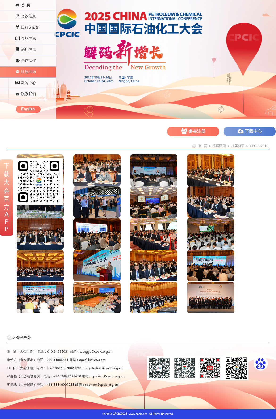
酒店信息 (25, 49)
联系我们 (25, 94)
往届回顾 (25, 72)
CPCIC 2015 (259, 146)
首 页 (22, 5)
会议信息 (25, 16)
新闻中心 (25, 83)
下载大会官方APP (7, 198)
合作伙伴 (25, 61)
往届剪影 (237, 146)
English (28, 109)
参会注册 (193, 131)
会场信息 (25, 38)
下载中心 (250, 131)
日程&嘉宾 (27, 27)
